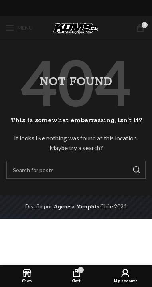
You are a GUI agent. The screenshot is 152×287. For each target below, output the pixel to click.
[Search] (76, 170)
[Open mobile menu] (19, 28)
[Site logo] (76, 28)
